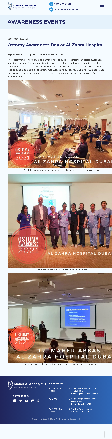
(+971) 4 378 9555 (60, 4)
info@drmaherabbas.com (64, 9)
